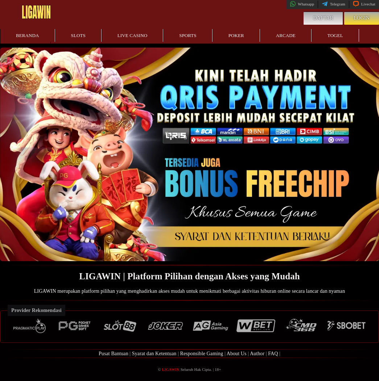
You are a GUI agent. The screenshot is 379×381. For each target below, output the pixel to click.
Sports (188, 35)
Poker (236, 35)
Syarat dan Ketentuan (154, 353)
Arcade (286, 35)
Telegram (333, 4)
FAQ (273, 353)
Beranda (27, 35)
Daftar (323, 18)
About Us (237, 353)
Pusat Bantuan (113, 353)
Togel (335, 35)
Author (257, 353)
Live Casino (132, 35)
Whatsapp (302, 4)
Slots (78, 35)
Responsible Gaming (201, 353)
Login (362, 18)
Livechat (364, 4)
